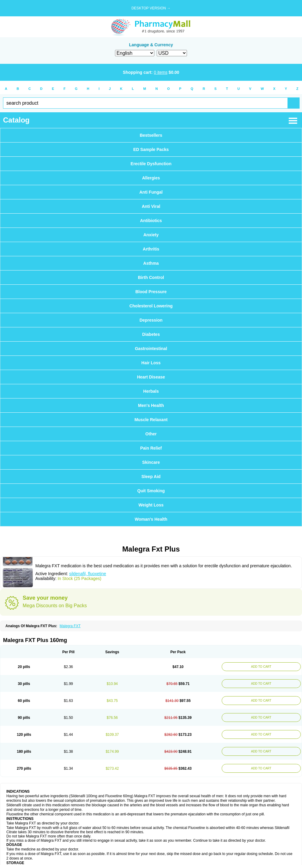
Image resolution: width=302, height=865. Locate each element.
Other (150, 433)
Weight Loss (151, 505)
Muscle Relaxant (151, 419)
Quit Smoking (151, 490)
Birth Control (151, 277)
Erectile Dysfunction (150, 163)
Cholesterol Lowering (150, 305)
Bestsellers (151, 135)
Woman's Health (151, 519)
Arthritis (151, 249)
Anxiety (151, 234)
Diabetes (151, 334)
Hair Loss (151, 362)
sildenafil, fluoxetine (87, 573)
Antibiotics (151, 220)
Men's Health (151, 405)
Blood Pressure (150, 291)
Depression (151, 320)
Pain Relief (151, 448)
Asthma (151, 263)
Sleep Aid (150, 476)
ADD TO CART (261, 666)
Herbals (151, 391)
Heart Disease (151, 377)
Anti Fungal (151, 192)
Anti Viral (151, 206)
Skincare (151, 462)
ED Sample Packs (151, 149)
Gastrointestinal (151, 348)
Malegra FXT (69, 626)
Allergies (151, 177)
